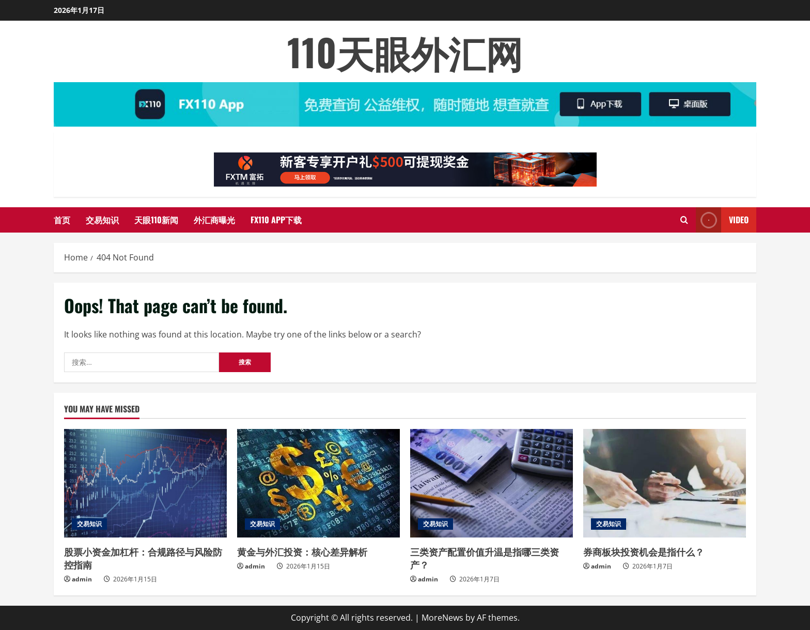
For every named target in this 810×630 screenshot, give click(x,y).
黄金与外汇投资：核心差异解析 (302, 551)
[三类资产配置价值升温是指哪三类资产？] (491, 483)
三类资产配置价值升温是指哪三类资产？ (484, 558)
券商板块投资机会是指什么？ (643, 551)
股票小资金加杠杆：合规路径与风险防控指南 (143, 558)
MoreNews (442, 617)
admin (82, 579)
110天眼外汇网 (405, 51)
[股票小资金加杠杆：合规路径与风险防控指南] (145, 483)
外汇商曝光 (214, 219)
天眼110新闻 (156, 219)
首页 (62, 219)
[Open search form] (684, 220)
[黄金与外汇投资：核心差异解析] (318, 483)
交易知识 (102, 219)
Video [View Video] (722, 220)
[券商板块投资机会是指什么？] (664, 483)
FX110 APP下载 (276, 219)
